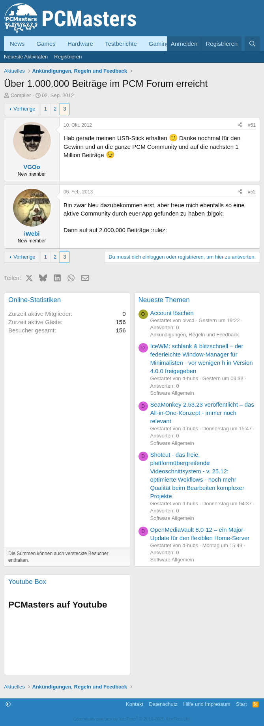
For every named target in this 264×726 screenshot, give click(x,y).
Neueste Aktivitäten (26, 57)
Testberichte (121, 43)
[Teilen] (240, 125)
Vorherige (24, 109)
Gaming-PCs (166, 43)
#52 (252, 192)
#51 (252, 125)
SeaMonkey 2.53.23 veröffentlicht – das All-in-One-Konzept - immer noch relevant (202, 412)
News (17, 43)
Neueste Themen (164, 300)
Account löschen (172, 313)
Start (241, 704)
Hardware (80, 43)
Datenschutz (163, 704)
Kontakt (134, 704)
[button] (8, 704)
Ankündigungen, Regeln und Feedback (194, 335)
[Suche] (252, 43)
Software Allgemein (172, 393)
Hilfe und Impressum (206, 704)
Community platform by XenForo (132, 719)
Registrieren (68, 57)
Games (46, 43)
